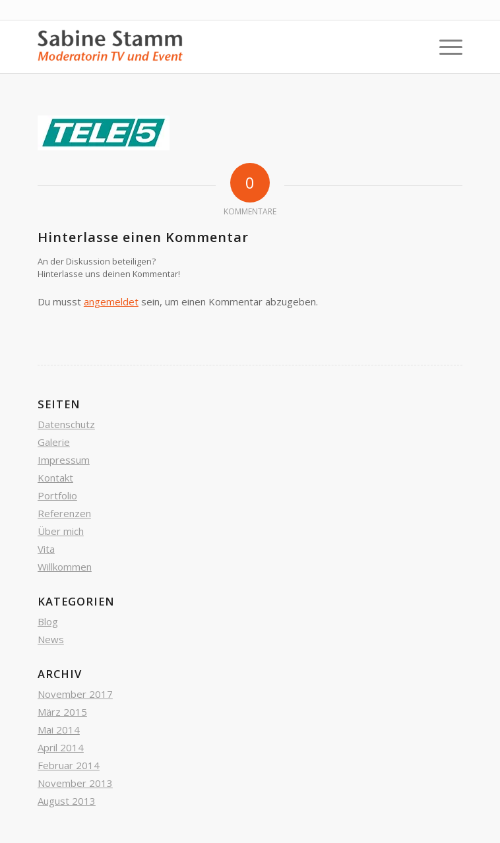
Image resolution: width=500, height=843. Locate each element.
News (51, 639)
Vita (46, 548)
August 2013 (67, 800)
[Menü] (444, 46)
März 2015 (62, 711)
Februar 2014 (69, 765)
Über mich (61, 531)
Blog (48, 621)
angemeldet (111, 301)
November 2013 (75, 783)
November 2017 (75, 694)
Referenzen (64, 513)
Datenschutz (66, 424)
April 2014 (61, 747)
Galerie (54, 442)
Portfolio (57, 495)
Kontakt (55, 477)
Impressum (64, 459)
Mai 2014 (59, 729)
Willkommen (65, 566)
